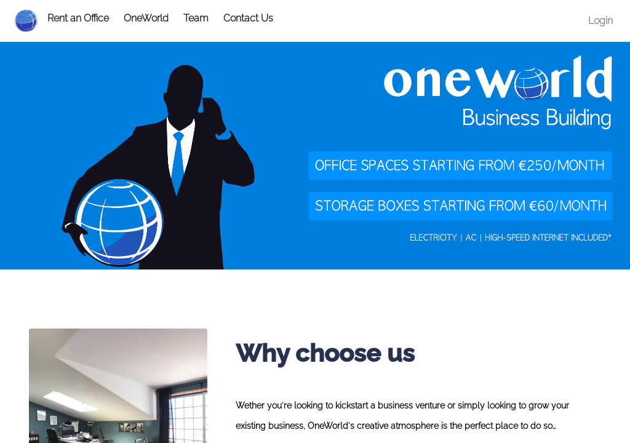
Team (196, 18)
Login (600, 20)
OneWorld (146, 18)
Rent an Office (78, 18)
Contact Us (248, 18)
